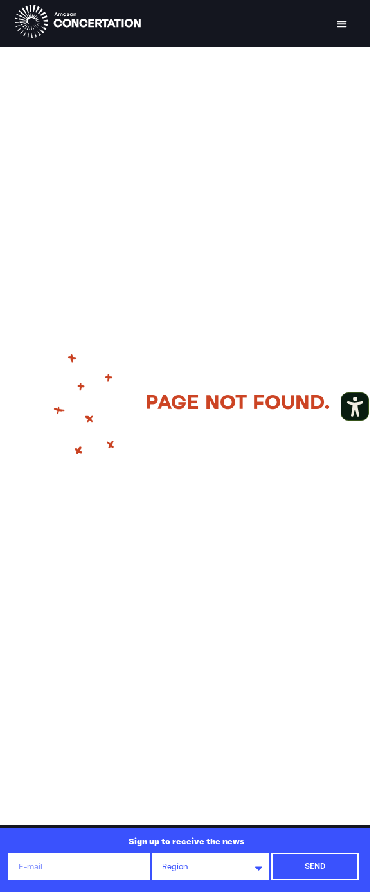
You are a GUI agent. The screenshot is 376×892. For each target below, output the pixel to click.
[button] (342, 24)
